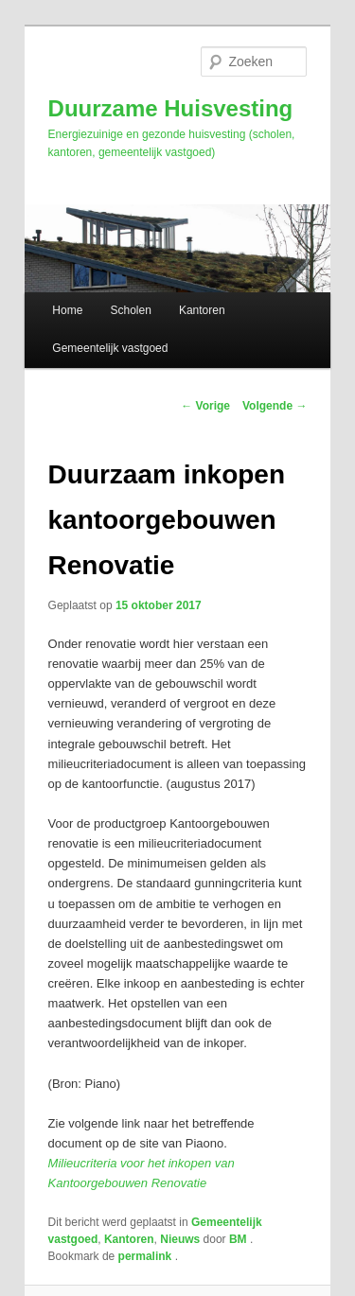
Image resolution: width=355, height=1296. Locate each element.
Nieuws (180, 1239)
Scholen (130, 310)
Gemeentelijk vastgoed (110, 348)
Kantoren (202, 310)
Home (67, 310)
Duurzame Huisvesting (170, 108)
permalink (146, 1256)
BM (239, 1239)
